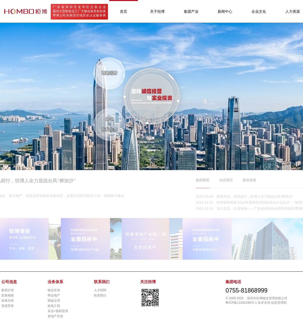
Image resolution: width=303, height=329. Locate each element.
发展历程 (7, 300)
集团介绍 (7, 290)
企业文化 (259, 11)
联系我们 (100, 295)
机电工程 (54, 306)
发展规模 (7, 295)
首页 (123, 11)
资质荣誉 (7, 306)
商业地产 (54, 295)
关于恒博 (157, 11)
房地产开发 (55, 316)
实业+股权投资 (58, 311)
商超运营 (54, 300)
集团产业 (191, 11)
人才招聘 (100, 290)
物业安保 (54, 290)
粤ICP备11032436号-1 (241, 303)
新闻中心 (225, 11)
